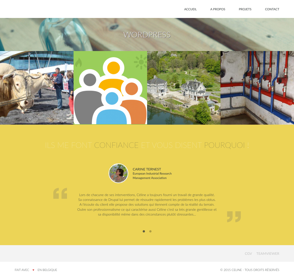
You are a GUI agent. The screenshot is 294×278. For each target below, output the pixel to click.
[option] (146, 193)
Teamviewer (267, 253)
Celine (25, 253)
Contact (272, 9)
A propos (217, 9)
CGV (248, 253)
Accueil (190, 9)
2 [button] (150, 231)
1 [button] (144, 231)
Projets (245, 9)
